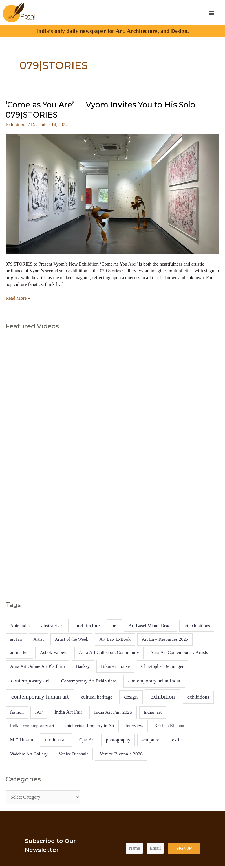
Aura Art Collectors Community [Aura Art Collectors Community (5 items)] (109, 652)
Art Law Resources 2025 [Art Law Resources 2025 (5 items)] (165, 639)
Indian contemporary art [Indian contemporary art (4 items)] (32, 725)
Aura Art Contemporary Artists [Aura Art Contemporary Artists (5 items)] (179, 652)
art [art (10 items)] (114, 625)
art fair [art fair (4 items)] (16, 639)
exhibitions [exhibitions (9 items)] (198, 697)
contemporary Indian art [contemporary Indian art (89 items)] (40, 696)
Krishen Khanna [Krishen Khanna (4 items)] (169, 725)
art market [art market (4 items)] (19, 652)
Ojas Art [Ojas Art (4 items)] (87, 739)
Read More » (18, 298)
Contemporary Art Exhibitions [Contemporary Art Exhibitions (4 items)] (89, 681)
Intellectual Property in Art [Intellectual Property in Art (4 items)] (89, 725)
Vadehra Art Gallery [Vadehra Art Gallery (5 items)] (29, 754)
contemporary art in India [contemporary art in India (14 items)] (154, 681)
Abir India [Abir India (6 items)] (20, 625)
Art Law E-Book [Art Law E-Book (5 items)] (115, 639)
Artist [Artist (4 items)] (38, 639)
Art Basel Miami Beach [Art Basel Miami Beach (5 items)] (151, 625)
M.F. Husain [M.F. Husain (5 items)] (21, 740)
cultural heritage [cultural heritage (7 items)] (96, 697)
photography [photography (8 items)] (118, 740)
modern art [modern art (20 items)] (56, 740)
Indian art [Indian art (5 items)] (153, 712)
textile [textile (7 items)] (177, 740)
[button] (211, 12)
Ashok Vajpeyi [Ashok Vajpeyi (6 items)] (54, 652)
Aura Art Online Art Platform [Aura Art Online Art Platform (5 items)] (37, 666)
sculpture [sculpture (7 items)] (150, 740)
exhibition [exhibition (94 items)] (163, 696)
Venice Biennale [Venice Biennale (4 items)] (74, 754)
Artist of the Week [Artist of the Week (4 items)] (71, 639)
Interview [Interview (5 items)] (134, 725)
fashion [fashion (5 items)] (17, 712)
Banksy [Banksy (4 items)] (83, 666)
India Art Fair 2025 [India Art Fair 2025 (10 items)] (113, 712)
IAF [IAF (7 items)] (39, 712)
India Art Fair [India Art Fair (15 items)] (68, 712)
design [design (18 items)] (131, 697)
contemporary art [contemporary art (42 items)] (30, 681)
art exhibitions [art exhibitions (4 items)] (197, 625)
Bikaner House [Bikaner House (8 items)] (115, 666)
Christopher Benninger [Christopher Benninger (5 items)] (162, 666)
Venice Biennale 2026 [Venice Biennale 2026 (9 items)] (121, 754)
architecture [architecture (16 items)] (88, 625)
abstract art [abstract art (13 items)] (52, 625)
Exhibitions (16, 124)
